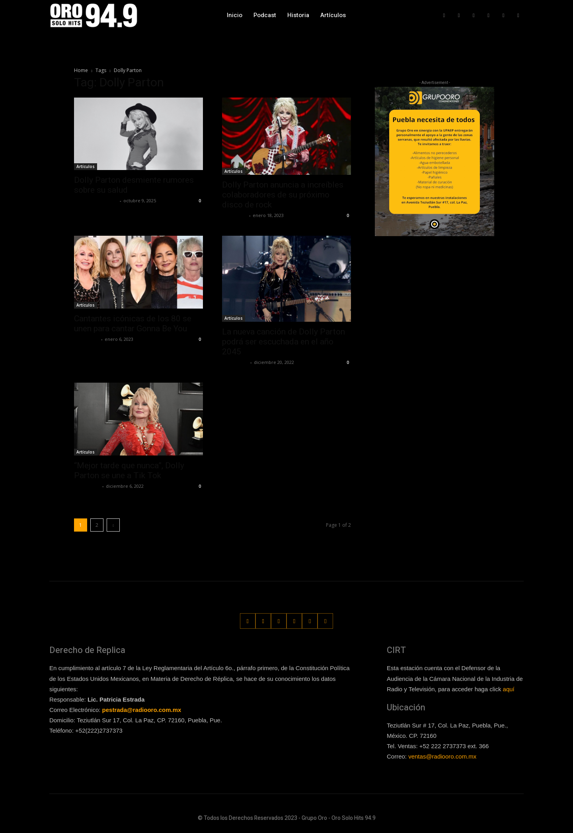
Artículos (85, 166)
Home (81, 70)
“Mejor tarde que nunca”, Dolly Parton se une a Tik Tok (129, 470)
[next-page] (113, 525)
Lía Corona (234, 215)
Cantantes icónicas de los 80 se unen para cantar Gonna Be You (132, 323)
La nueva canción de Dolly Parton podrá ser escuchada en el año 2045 (283, 341)
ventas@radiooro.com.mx (442, 756)
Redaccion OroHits (96, 200)
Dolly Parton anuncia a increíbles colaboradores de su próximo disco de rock (282, 194)
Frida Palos (235, 362)
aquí (509, 688)
